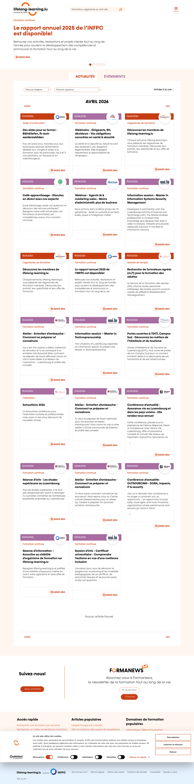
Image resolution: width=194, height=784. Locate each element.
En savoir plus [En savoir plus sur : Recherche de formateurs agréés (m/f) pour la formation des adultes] (162, 308)
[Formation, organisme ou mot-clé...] (92, 9)
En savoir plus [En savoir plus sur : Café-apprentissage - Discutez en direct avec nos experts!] (58, 235)
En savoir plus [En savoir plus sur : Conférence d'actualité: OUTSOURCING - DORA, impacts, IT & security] (162, 526)
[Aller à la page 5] (104, 64)
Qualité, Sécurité (135, 750)
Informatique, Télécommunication (144, 730)
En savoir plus (129, 690)
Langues (130, 738)
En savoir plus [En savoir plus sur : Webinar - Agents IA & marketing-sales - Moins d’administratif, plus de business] (110, 234)
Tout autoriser (173, 759)
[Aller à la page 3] (97, 64)
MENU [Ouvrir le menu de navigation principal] (176, 11)
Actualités (85, 76)
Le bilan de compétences (85, 741)
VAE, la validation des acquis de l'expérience (95, 729)
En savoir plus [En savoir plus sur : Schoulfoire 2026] (58, 444)
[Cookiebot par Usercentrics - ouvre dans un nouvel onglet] (16, 779)
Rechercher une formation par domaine (38, 725)
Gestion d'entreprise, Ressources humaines (149, 734)
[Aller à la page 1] (90, 64)
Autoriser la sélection (173, 766)
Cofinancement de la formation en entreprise (96, 737)
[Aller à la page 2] (94, 64)
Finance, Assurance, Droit (139, 742)
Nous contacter (32, 689)
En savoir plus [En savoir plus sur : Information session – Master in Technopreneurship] (110, 373)
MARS (27, 106)
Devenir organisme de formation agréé (92, 745)
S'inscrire (129, 697)
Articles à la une (164, 89)
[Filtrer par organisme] (77, 89)
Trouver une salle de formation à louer (37, 750)
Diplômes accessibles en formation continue (95, 733)
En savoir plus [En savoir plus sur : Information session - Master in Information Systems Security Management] (162, 244)
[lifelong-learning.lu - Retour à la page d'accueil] (31, 9)
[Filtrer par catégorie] (37, 89)
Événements (114, 76)
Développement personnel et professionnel (149, 746)
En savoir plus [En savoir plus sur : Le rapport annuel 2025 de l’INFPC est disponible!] (23, 57)
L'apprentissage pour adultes (86, 725)
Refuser (173, 774)
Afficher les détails (138, 779)
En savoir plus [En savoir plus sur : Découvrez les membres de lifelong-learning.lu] (162, 169)
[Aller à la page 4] (100, 64)
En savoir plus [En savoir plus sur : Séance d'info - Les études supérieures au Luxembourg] (58, 519)
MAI (168, 106)
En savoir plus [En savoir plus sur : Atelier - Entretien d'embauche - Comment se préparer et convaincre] (58, 380)
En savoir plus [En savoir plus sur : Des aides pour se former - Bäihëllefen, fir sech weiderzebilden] (58, 170)
